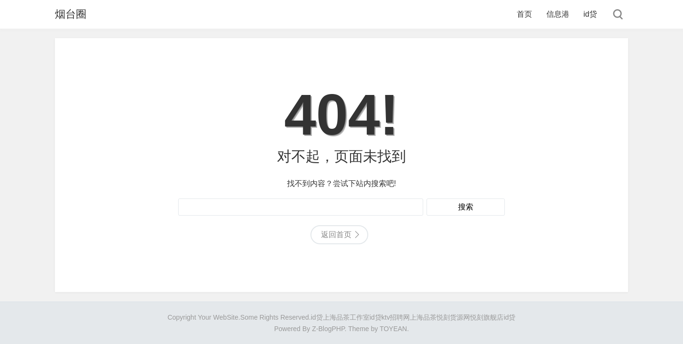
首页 (524, 14)
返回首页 (336, 234)
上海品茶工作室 (346, 317)
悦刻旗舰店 (486, 317)
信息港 (557, 14)
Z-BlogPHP (328, 329)
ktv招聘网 (396, 317)
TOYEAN (393, 329)
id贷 (590, 14)
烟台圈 (70, 14)
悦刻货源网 (453, 317)
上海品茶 (423, 317)
